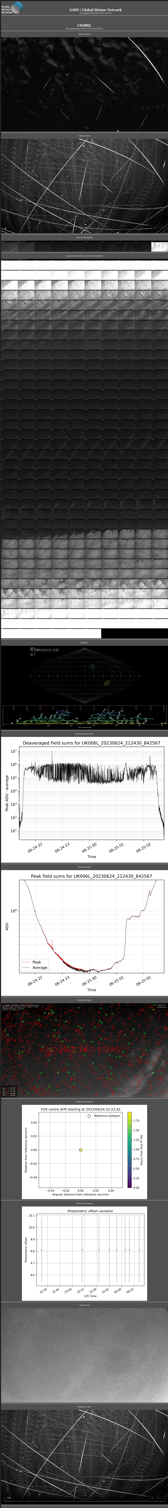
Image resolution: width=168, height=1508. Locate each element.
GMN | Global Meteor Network (96, 10)
